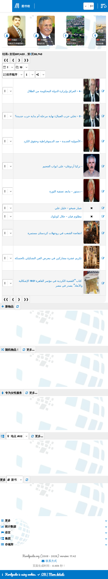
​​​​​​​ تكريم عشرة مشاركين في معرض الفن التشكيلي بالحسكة (48, 258)
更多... (28, 349)
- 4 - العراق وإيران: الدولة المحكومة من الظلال (54, 91)
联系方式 (49, 560)
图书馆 (26, 6)
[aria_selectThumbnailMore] (15, 479)
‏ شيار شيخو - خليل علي (68, 207)
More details (56, 574)
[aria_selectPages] (8, 66)
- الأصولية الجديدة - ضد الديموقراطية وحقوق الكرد (53, 141)
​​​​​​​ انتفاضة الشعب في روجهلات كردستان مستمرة (55, 233)
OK (41, 574)
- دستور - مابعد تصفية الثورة (65, 191)
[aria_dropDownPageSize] (21, 66)
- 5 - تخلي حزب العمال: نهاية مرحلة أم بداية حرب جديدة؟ (48, 116)
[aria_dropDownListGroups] (17, 435)
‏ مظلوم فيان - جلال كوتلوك (66, 216)
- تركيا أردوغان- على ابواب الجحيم (62, 166)
